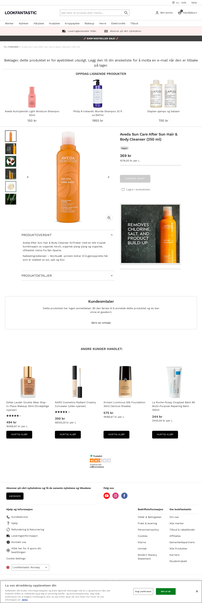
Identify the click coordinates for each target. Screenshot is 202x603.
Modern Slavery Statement (147, 556)
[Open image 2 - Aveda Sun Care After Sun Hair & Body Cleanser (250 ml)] (10, 148)
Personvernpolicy (148, 529)
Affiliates (175, 535)
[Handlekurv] (188, 12)
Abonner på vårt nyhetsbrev (122, 31)
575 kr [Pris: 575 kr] (108, 413)
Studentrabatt (178, 561)
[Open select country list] (30, 567)
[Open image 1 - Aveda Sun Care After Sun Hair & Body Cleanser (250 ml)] (10, 136)
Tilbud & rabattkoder (182, 529)
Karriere (174, 554)
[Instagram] (115, 497)
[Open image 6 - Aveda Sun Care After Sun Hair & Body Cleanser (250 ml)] (10, 199)
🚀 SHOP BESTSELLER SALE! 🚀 (101, 38)
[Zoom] (109, 218)
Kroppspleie (72, 23)
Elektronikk (118, 23)
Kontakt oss (16, 542)
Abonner (15, 496)
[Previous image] (28, 177)
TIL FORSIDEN (11, 47)
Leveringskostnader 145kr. (79, 31)
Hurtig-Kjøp (21, 435)
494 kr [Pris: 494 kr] (11, 422)
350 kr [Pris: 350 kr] (60, 418)
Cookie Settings (15, 558)
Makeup (89, 23)
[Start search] (126, 13)
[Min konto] (164, 12)
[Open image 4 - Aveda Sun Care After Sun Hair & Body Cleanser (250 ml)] (10, 174)
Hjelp (194, 2)
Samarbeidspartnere (182, 542)
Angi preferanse (143, 591)
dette (25, 600)
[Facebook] (124, 497)
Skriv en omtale (101, 323)
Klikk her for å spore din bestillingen (23, 550)
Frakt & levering (147, 523)
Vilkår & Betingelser (150, 517)
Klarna (142, 542)
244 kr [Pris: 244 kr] (157, 416)
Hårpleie (39, 23)
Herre (102, 23)
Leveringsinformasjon (22, 536)
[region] (101, 591)
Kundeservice (17, 517)
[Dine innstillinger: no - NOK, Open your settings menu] (179, 2)
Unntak (142, 548)
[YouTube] (107, 497)
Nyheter (24, 23)
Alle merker (176, 523)
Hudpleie (54, 23)
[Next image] (108, 177)
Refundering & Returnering (25, 529)
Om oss (174, 517)
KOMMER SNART (135, 178)
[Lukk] (196, 591)
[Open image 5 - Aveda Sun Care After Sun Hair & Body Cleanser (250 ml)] (10, 186)
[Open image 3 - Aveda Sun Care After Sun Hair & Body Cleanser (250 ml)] (10, 161)
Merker (9, 23)
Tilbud (134, 23)
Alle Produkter (178, 548)
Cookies (142, 535)
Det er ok (166, 591)
